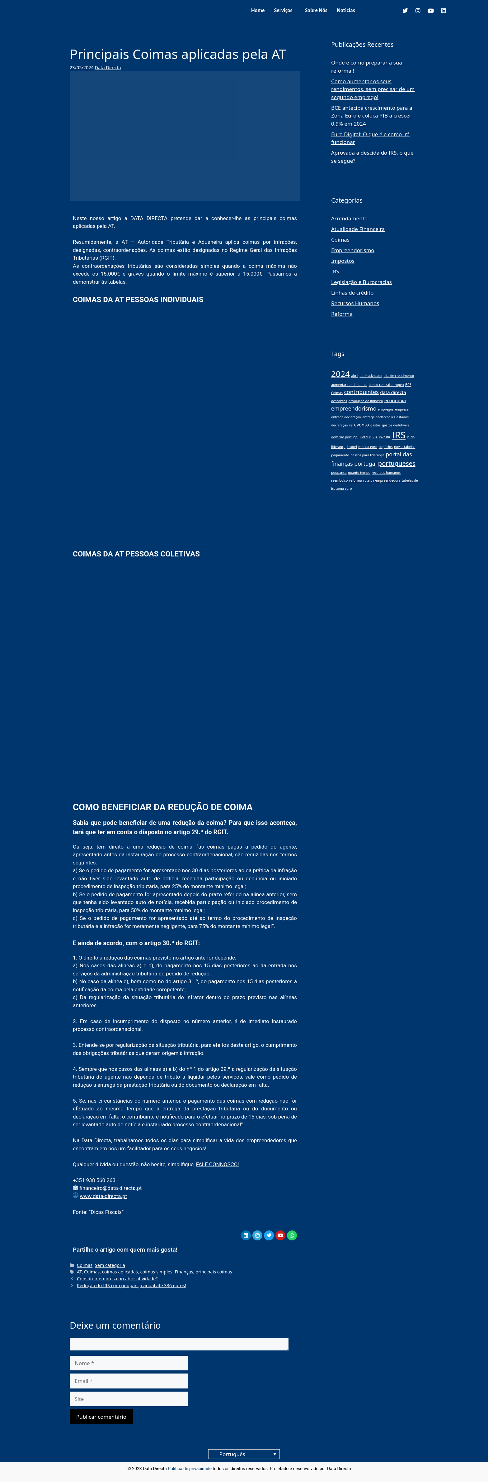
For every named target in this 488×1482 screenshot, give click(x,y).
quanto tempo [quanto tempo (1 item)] (359, 472)
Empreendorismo (352, 250)
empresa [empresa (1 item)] (402, 409)
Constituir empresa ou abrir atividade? (117, 1279)
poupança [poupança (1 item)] (339, 472)
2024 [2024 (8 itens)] (340, 373)
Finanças (184, 1272)
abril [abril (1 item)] (354, 375)
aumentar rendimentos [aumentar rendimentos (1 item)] (349, 385)
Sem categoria (110, 1265)
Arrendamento (349, 218)
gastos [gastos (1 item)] (375, 425)
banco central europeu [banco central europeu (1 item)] (386, 385)
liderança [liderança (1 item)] (338, 447)
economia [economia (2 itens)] (395, 400)
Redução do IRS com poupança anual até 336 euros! (131, 1285)
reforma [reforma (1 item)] (355, 480)
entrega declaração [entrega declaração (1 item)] (346, 417)
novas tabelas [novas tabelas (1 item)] (404, 447)
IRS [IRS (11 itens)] (399, 435)
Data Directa (108, 67)
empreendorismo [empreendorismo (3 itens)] (354, 408)
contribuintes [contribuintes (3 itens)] (361, 392)
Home (258, 10)
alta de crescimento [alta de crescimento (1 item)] (398, 375)
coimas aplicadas (120, 1272)
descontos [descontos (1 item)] (339, 401)
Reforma (342, 313)
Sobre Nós (316, 10)
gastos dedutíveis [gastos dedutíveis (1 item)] (395, 425)
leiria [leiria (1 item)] (411, 437)
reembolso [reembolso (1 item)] (339, 480)
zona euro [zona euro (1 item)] (344, 488)
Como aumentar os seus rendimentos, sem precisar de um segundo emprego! (373, 89)
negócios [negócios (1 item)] (386, 447)
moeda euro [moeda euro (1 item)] (367, 447)
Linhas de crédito (352, 292)
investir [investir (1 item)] (384, 437)
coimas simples (156, 1272)
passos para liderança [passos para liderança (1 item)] (367, 455)
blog (356, 1468)
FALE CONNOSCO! (217, 1164)
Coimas (84, 1265)
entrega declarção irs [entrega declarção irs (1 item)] (378, 417)
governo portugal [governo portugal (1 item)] (345, 437)
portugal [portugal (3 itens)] (365, 463)
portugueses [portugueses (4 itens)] (396, 463)
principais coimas (213, 1272)
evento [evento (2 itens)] (361, 424)
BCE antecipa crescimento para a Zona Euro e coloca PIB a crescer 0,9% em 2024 (371, 115)
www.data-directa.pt (103, 1196)
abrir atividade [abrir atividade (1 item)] (370, 375)
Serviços (283, 10)
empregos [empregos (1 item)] (386, 409)
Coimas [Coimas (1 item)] (337, 393)
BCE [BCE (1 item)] (408, 385)
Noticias (346, 10)
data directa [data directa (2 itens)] (393, 392)
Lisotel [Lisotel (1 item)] (352, 447)
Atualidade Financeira (358, 229)
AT (79, 1272)
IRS (335, 271)
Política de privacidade (190, 1468)
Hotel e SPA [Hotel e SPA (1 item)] (369, 437)
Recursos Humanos (355, 303)
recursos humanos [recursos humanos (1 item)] (386, 472)
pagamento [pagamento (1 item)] (340, 455)
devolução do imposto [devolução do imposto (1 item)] (366, 401)
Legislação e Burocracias (361, 282)
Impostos (342, 260)
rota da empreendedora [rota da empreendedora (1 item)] (382, 480)
